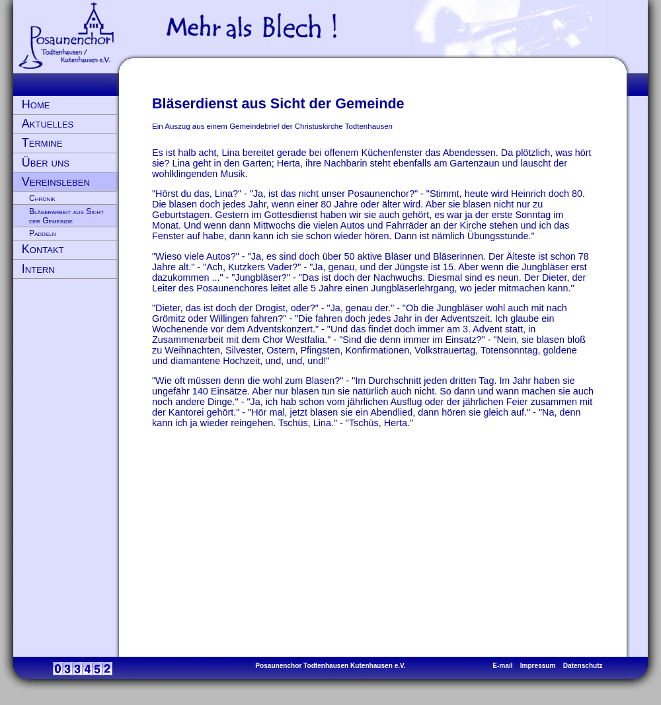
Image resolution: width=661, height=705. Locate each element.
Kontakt (43, 249)
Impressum (538, 665)
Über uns (45, 162)
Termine (42, 142)
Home (36, 104)
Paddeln (42, 233)
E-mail (502, 665)
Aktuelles (47, 123)
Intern (38, 269)
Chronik (42, 198)
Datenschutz (583, 665)
